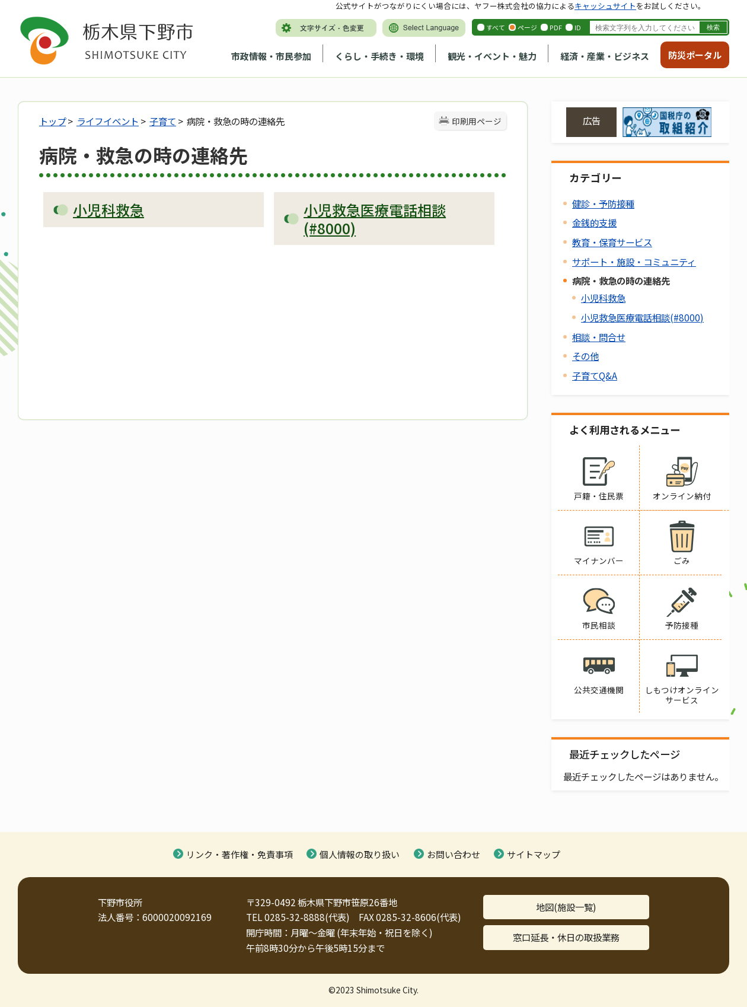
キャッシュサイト (605, 5)
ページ (527, 27)
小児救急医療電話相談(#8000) (642, 317)
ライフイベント (107, 121)
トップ (52, 121)
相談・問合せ (598, 336)
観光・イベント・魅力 (492, 56)
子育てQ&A (594, 375)
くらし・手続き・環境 (379, 56)
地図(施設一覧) (566, 906)
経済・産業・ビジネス (604, 56)
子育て (162, 121)
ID (577, 27)
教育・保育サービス (612, 241)
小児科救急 (603, 297)
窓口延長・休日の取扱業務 (566, 937)
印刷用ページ (477, 121)
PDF (556, 27)
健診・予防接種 (603, 203)
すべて (495, 27)
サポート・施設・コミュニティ (634, 261)
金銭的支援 (594, 222)
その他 (585, 355)
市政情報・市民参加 (271, 56)
